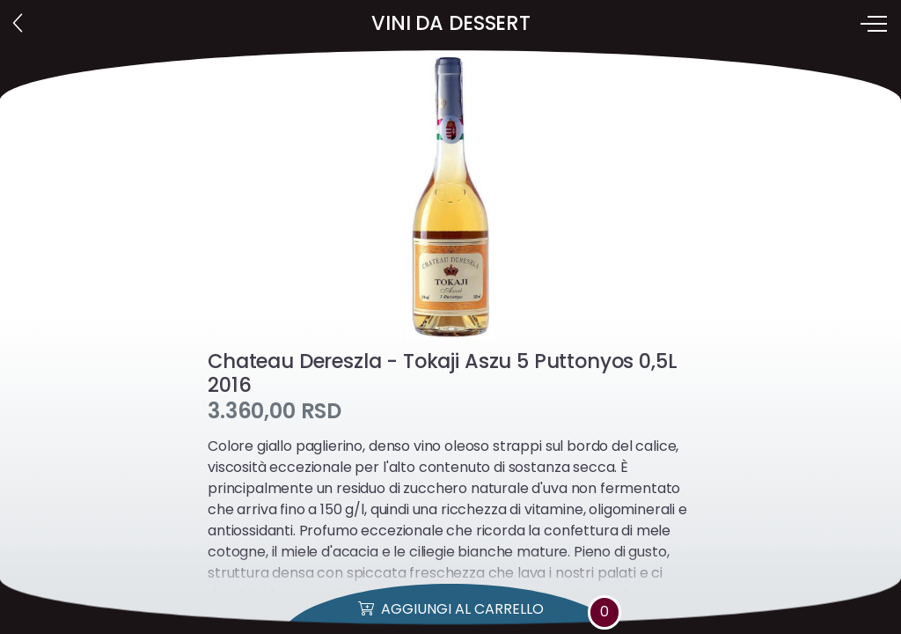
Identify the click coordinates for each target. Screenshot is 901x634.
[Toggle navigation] (875, 24)
